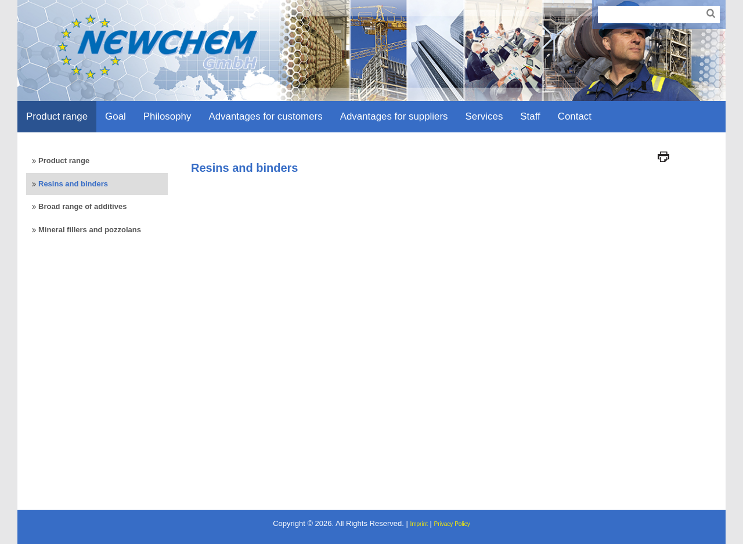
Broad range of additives (82, 206)
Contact (574, 116)
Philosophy (167, 116)
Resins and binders (73, 183)
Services (484, 116)
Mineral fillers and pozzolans (89, 229)
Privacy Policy (452, 524)
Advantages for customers (265, 116)
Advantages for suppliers (394, 116)
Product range (57, 116)
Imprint (419, 524)
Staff (530, 116)
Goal (115, 116)
